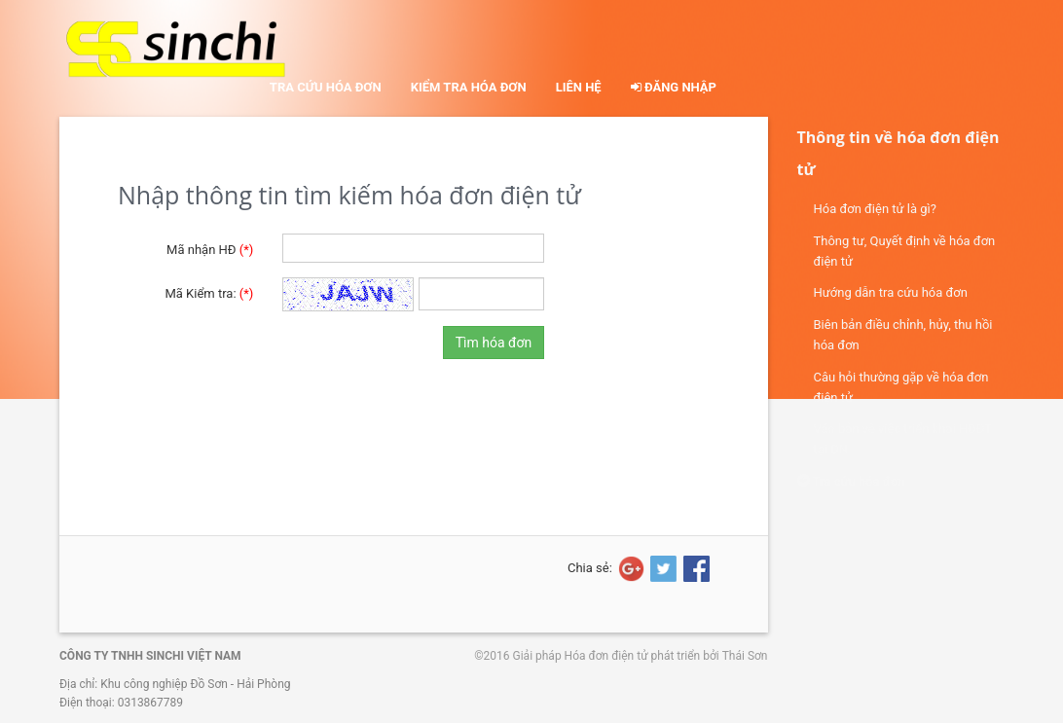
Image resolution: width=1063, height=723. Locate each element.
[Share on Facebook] (695, 569)
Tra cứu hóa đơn (326, 87)
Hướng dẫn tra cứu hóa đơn (891, 292)
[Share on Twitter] (662, 569)
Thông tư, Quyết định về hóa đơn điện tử (905, 251)
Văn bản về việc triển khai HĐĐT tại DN (903, 438)
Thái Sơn (745, 656)
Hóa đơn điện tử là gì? (875, 208)
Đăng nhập (673, 87)
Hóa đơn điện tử (606, 656)
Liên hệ (579, 87)
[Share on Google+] (629, 569)
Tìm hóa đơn (494, 342)
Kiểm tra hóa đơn (469, 87)
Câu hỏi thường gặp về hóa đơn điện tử (901, 387)
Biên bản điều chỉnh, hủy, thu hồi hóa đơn (903, 334)
